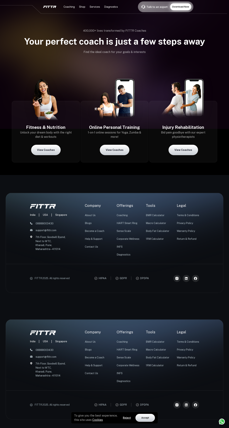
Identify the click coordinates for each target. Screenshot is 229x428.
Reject (127, 417)
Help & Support (94, 238)
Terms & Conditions (188, 215)
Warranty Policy (186, 231)
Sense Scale (124, 231)
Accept (145, 417)
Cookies (97, 420)
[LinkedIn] (186, 278)
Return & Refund (186, 238)
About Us (90, 215)
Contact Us (91, 246)
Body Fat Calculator (157, 231)
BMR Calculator (155, 215)
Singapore (61, 214)
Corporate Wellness (128, 238)
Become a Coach (94, 231)
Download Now (180, 6)
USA (45, 214)
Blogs (88, 223)
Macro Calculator (156, 223)
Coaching (122, 215)
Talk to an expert (157, 6)
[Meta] (195, 278)
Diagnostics (123, 254)
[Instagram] (177, 278)
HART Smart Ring (127, 223)
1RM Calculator (155, 238)
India (32, 214)
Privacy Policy (185, 223)
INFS (120, 246)
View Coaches (45, 150)
